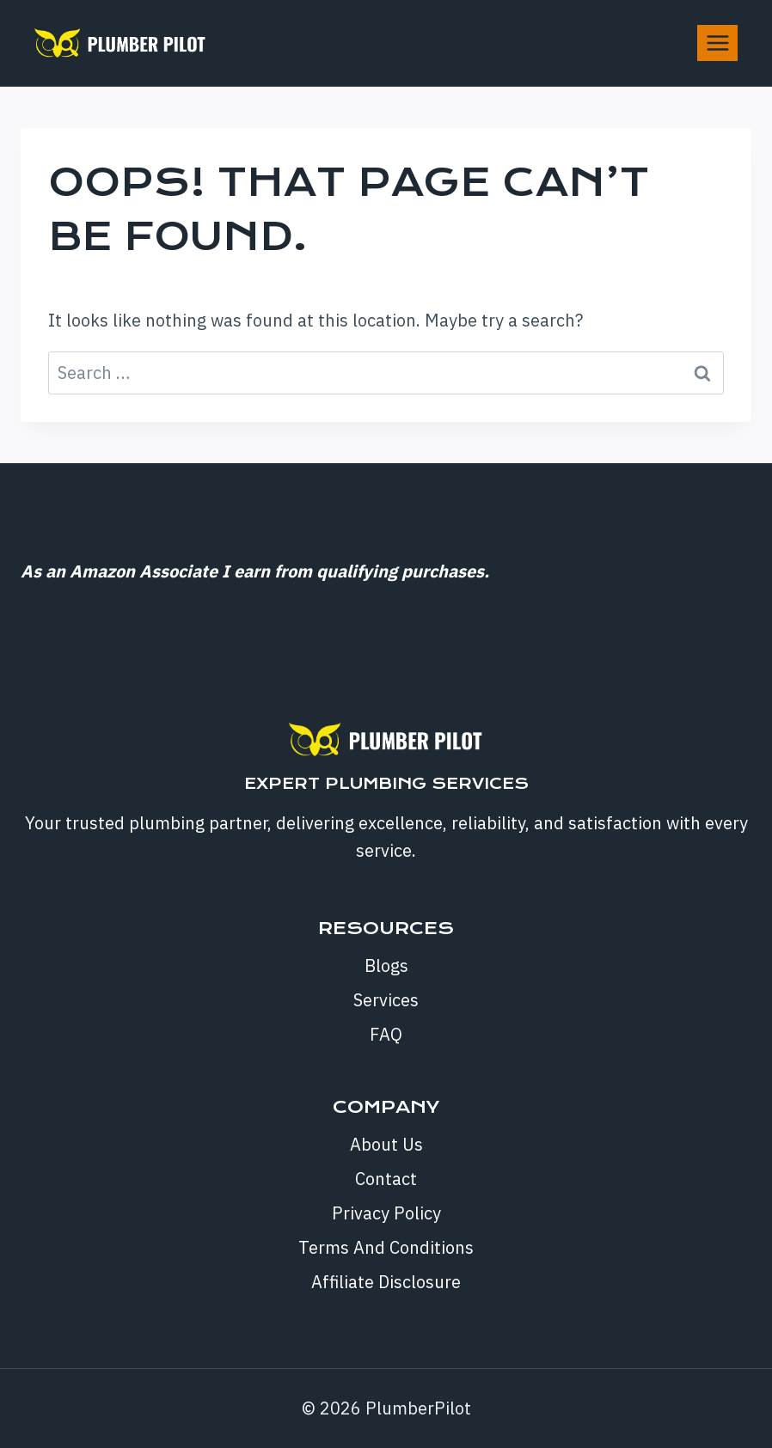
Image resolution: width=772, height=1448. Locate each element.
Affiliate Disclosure (386, 1281)
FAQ (386, 1034)
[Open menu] (717, 42)
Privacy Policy (386, 1213)
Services (386, 999)
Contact (386, 1178)
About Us (386, 1144)
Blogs (386, 965)
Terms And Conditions (386, 1247)
